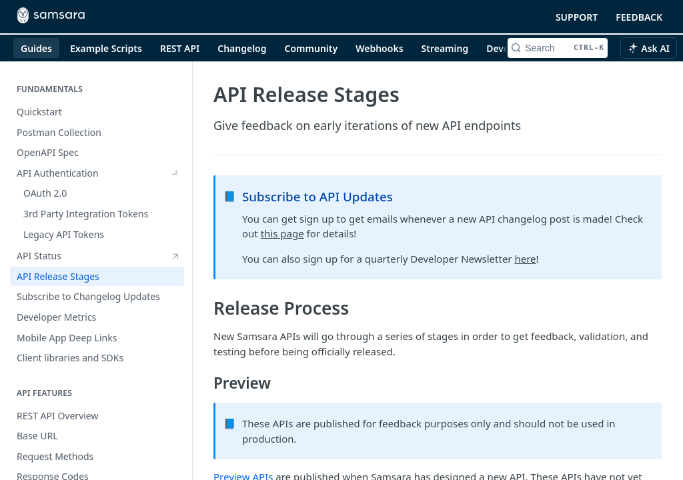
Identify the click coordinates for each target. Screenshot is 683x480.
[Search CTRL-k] (558, 48)
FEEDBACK (639, 17)
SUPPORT (577, 17)
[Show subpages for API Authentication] (175, 173)
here (525, 258)
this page (282, 233)
